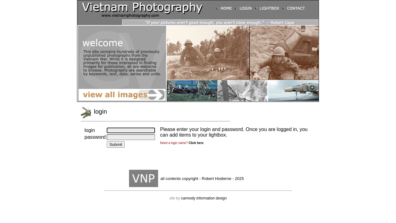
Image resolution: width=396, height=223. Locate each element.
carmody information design (203, 198)
